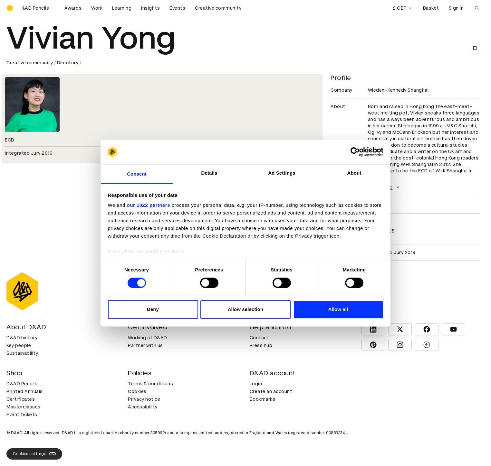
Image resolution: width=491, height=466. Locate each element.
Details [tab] (209, 173)
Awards (73, 8)
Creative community (218, 8)
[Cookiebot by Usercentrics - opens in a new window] (355, 152)
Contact (259, 337)
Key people (18, 345)
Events (177, 8)
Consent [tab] (137, 174)
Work (96, 8)
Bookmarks (262, 399)
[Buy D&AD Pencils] (39, 8)
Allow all (338, 309)
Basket (431, 8)
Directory (68, 62)
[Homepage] (9, 8)
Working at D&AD (147, 337)
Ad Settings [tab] (281, 173)
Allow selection (246, 309)
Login (256, 383)
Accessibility (143, 406)
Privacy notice (144, 399)
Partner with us (145, 345)
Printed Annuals (24, 391)
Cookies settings (34, 454)
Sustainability (22, 353)
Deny (153, 309)
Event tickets (21, 414)
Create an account (271, 391)
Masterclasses (23, 406)
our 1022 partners (148, 205)
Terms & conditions (150, 383)
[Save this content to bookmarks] (475, 48)
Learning (121, 8)
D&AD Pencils (21, 383)
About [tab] (354, 173)
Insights (150, 8)
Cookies (137, 391)
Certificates (20, 399)
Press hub (261, 345)
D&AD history (21, 337)
